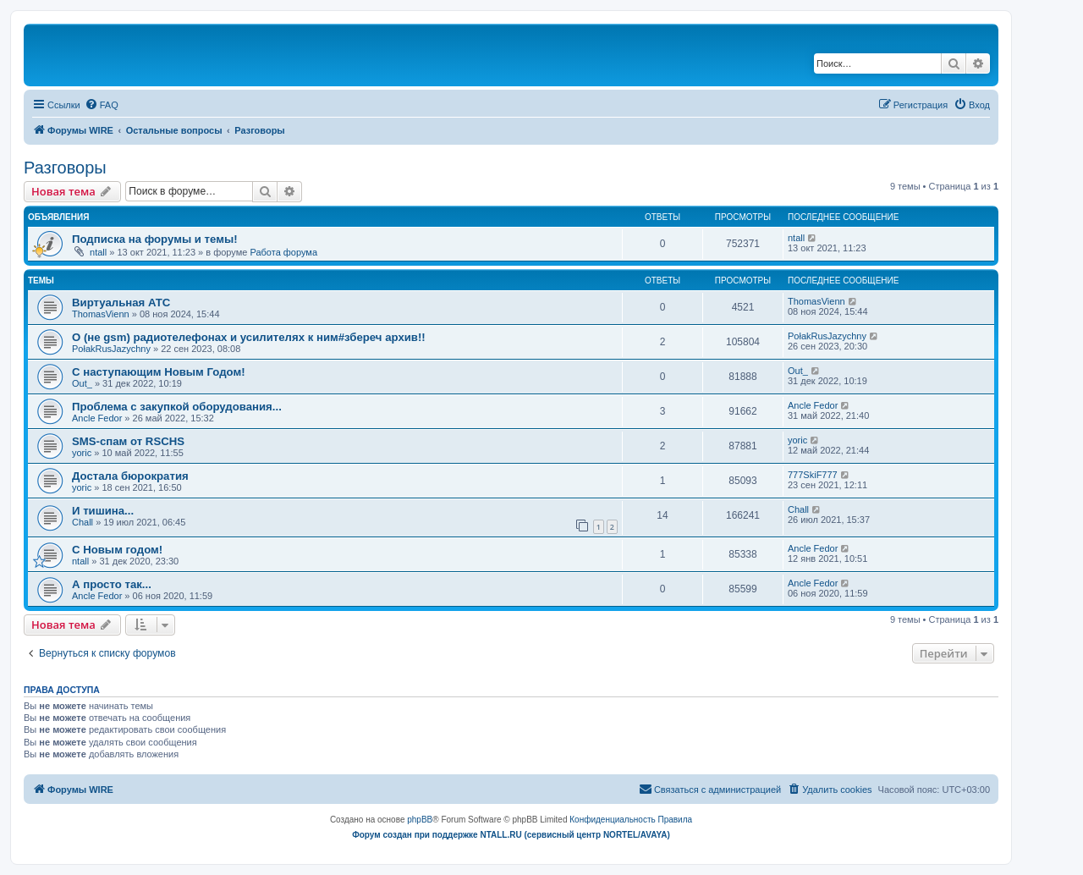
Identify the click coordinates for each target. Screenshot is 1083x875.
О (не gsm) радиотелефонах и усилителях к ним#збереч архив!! (249, 337)
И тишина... (103, 510)
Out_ (82, 383)
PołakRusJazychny (111, 349)
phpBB (419, 819)
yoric (81, 453)
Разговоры (65, 167)
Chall (82, 522)
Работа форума (283, 252)
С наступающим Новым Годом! (158, 372)
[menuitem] (101, 105)
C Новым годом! (117, 549)
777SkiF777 (813, 475)
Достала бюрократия (130, 476)
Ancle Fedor (97, 418)
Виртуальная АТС (121, 302)
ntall (98, 252)
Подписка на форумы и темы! (155, 239)
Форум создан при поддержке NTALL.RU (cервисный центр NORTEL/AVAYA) (511, 834)
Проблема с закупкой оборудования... (177, 406)
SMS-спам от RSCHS (128, 441)
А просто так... (111, 584)
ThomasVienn (100, 314)
